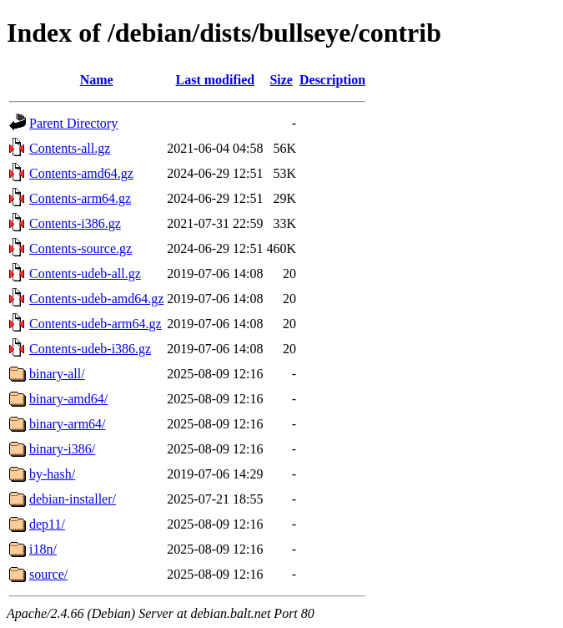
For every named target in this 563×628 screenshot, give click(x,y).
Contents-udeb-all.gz (85, 273)
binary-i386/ (62, 449)
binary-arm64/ (67, 424)
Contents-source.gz (80, 248)
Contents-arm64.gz (80, 198)
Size (281, 80)
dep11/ (47, 524)
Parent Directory (73, 123)
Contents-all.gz (69, 148)
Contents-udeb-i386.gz (90, 349)
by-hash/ (52, 474)
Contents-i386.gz (75, 223)
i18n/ (43, 549)
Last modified (215, 80)
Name (96, 80)
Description (332, 80)
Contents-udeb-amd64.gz (96, 298)
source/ (48, 574)
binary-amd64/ (68, 399)
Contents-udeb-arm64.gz (95, 324)
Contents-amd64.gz (81, 173)
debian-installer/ (72, 499)
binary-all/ (57, 374)
